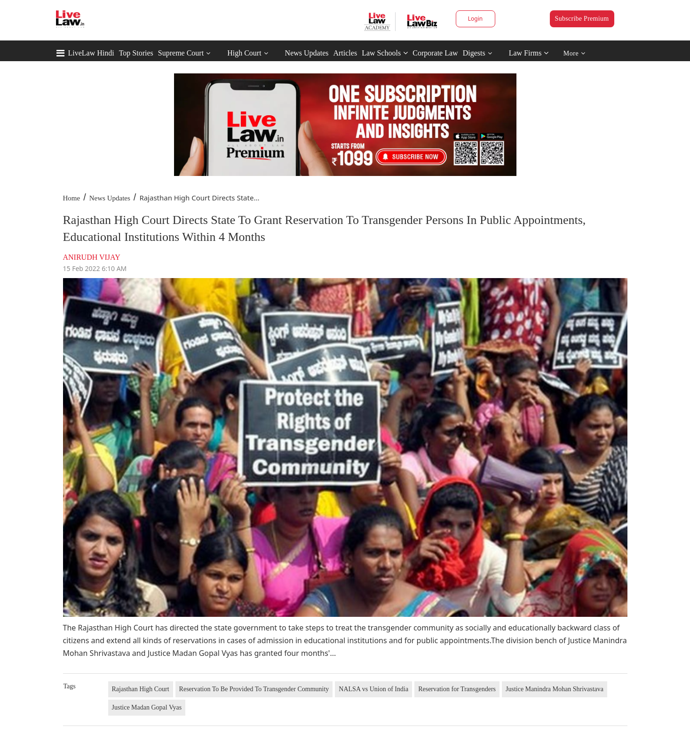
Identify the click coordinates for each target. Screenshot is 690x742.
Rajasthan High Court (140, 689)
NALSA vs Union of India (373, 689)
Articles (345, 53)
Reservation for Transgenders (457, 689)
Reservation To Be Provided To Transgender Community (254, 689)
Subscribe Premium (582, 18)
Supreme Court (181, 53)
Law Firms (529, 53)
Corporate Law (435, 53)
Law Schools (385, 53)
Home (71, 198)
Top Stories (136, 53)
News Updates (307, 53)
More (574, 53)
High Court (244, 53)
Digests (474, 53)
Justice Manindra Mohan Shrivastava (554, 689)
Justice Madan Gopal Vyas (147, 707)
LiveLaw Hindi (91, 53)
